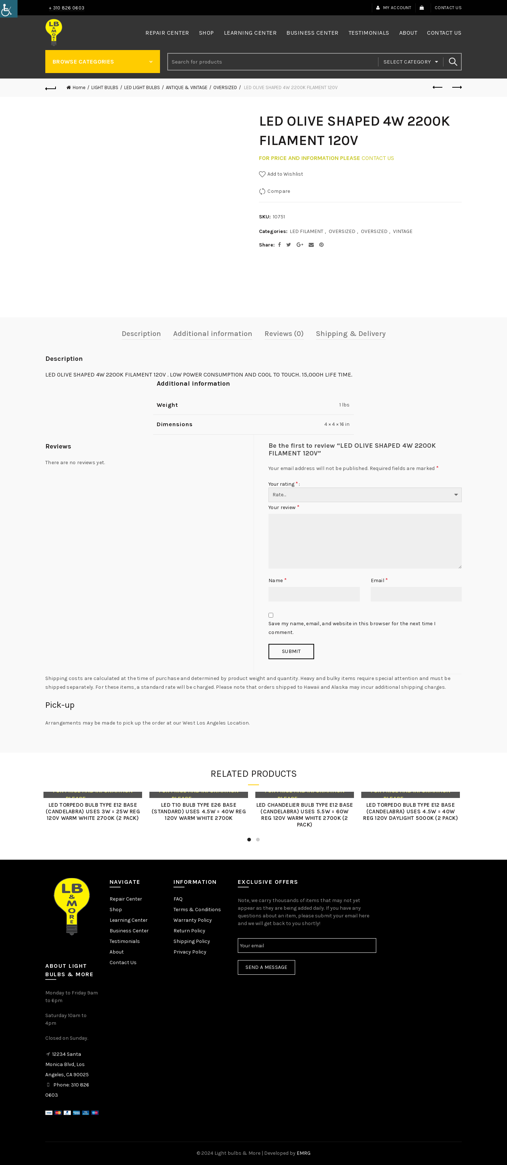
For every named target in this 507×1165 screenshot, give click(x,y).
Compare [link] (278, 191)
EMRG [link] (303, 1153)
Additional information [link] (212, 333)
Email (379, 580)
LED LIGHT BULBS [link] (142, 87)
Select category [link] (407, 61)
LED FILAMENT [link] (306, 231)
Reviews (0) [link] (284, 333)
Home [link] (79, 87)
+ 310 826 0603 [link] (66, 8)
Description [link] (141, 333)
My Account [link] (393, 7)
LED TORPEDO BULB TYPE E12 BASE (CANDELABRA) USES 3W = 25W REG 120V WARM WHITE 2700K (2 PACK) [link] (94, 811)
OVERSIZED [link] (225, 87)
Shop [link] (206, 32)
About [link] (408, 32)
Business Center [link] (312, 32)
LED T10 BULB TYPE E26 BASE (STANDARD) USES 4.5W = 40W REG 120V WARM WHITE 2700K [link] (200, 811)
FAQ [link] (178, 899)
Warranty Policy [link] (193, 920)
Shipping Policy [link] (192, 941)
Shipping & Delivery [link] (351, 333)
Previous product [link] (438, 87)
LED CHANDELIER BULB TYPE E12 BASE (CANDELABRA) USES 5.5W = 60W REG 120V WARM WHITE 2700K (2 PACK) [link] (306, 815)
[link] (9, 9)
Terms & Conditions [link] (197, 909)
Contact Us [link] (448, 7)
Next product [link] (456, 87)
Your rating (283, 483)
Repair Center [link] (167, 32)
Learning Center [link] (250, 32)
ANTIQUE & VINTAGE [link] (186, 87)
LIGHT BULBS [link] (104, 87)
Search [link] (452, 62)
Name (277, 580)
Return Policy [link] (189, 931)
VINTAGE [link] (402, 231)
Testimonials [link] (368, 32)
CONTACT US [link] (378, 157)
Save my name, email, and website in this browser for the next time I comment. (351, 627)
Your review (284, 507)
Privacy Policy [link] (190, 952)
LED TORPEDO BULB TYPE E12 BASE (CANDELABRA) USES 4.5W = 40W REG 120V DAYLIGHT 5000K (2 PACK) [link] (412, 811)
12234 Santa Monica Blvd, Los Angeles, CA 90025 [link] (67, 1064)
